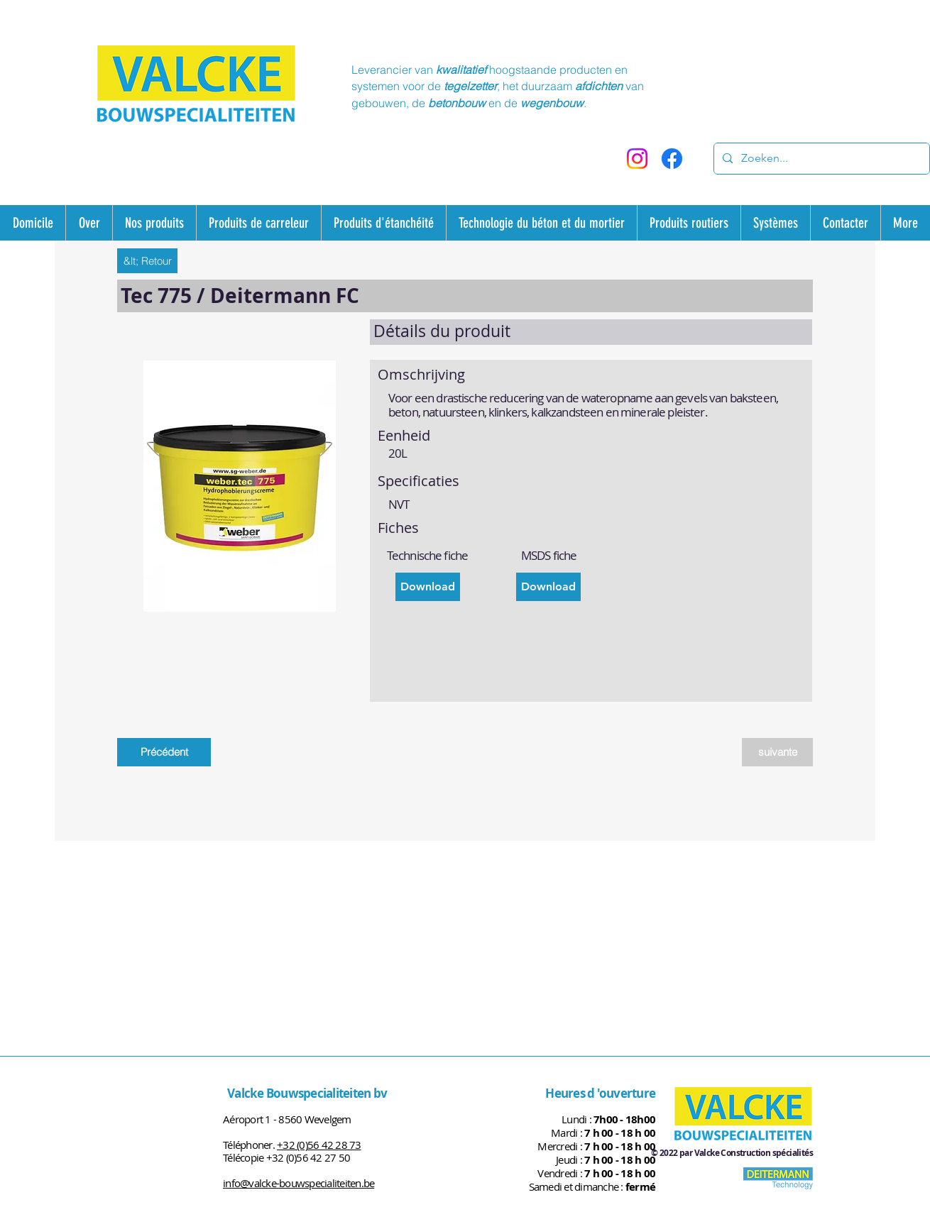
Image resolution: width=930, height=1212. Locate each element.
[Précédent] (164, 752)
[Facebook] (672, 158)
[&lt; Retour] (147, 260)
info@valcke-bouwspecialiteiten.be (298, 1183)
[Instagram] (637, 158)
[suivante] (777, 752)
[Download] (427, 587)
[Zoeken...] (820, 158)
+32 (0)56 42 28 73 (319, 1144)
